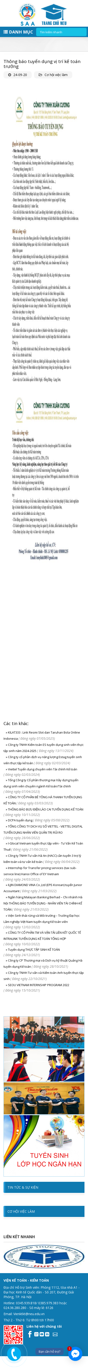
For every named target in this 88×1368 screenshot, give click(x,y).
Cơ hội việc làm (56, 74)
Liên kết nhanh (19, 1236)
